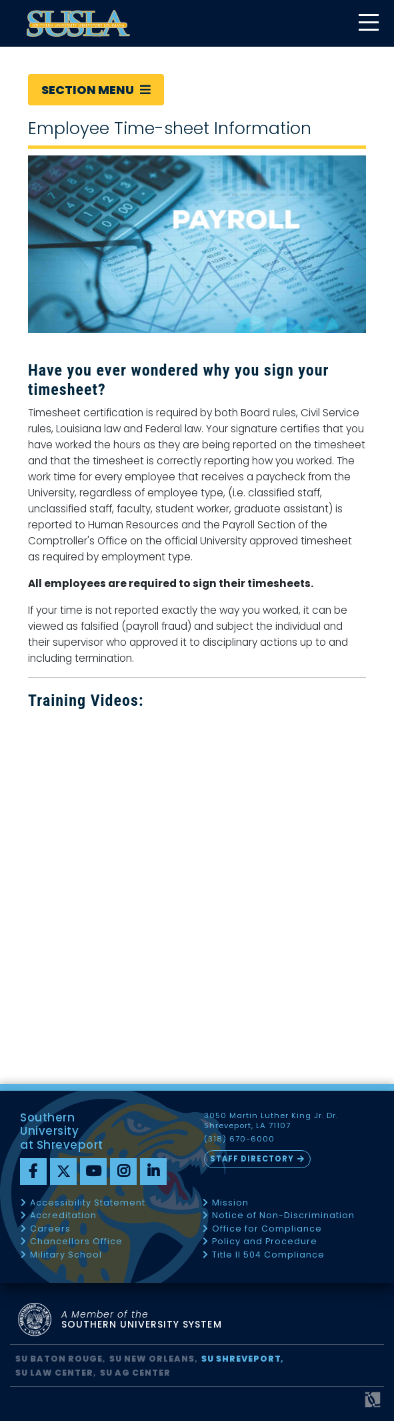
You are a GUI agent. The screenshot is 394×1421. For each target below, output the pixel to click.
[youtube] (93, 1171)
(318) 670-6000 (239, 1139)
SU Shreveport (241, 1358)
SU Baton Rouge (59, 1358)
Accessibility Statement (87, 1203)
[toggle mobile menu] (368, 23)
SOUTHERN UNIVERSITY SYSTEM (141, 1320)
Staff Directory (252, 1158)
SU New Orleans (152, 1358)
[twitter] (63, 1171)
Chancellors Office (76, 1242)
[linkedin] (153, 1171)
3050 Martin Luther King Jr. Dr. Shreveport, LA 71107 (271, 1121)
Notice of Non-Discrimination (283, 1216)
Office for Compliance (267, 1229)
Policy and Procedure (264, 1242)
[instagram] (123, 1171)
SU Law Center (54, 1372)
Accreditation (63, 1216)
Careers (50, 1229)
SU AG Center (135, 1372)
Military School (66, 1255)
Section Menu (96, 89)
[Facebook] (33, 1171)
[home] (78, 23)
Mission (230, 1203)
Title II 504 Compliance (268, 1255)
